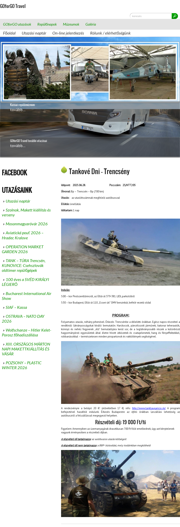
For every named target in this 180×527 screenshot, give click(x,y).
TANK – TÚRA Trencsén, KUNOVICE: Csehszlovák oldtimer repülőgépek (23, 265)
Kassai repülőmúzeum (22, 101)
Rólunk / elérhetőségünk (110, 32)
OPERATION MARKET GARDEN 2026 (22, 249)
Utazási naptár (34, 32)
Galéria (90, 24)
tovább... (17, 145)
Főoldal (9, 32)
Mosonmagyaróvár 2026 (27, 223)
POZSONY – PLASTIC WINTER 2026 (21, 365)
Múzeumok (71, 24)
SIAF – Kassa (16, 307)
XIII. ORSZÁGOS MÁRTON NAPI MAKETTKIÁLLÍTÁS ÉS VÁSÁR (26, 349)
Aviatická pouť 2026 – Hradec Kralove (22, 235)
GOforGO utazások (17, 24)
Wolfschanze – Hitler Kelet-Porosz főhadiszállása (26, 332)
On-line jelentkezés (68, 32)
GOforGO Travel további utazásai (28, 141)
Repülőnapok (47, 24)
